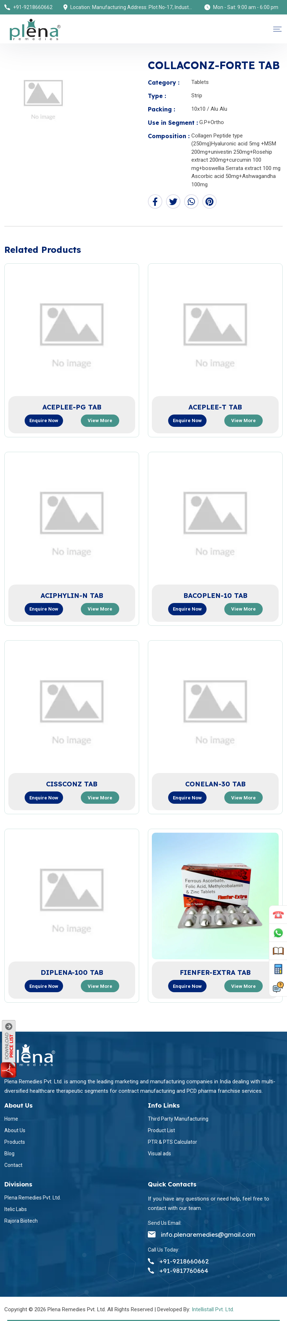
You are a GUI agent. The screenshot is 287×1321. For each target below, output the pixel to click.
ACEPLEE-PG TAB (71, 407)
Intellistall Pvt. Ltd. (213, 1309)
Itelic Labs (15, 1209)
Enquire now (43, 420)
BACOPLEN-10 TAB (215, 595)
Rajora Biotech (21, 1221)
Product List (161, 1130)
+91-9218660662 (33, 7)
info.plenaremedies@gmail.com (201, 1234)
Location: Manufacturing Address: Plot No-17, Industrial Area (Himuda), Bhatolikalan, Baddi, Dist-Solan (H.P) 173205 (132, 7)
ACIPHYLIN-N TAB (72, 595)
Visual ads (159, 1153)
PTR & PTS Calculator (172, 1142)
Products (14, 1142)
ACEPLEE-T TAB (215, 407)
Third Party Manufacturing (178, 1119)
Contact (13, 1165)
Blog (9, 1153)
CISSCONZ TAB (71, 784)
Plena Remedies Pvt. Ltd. (32, 1198)
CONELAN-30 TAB (215, 784)
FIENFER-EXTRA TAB (215, 972)
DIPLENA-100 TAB (72, 972)
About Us (14, 1130)
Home (11, 1119)
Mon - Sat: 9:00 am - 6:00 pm (245, 7)
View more (100, 420)
